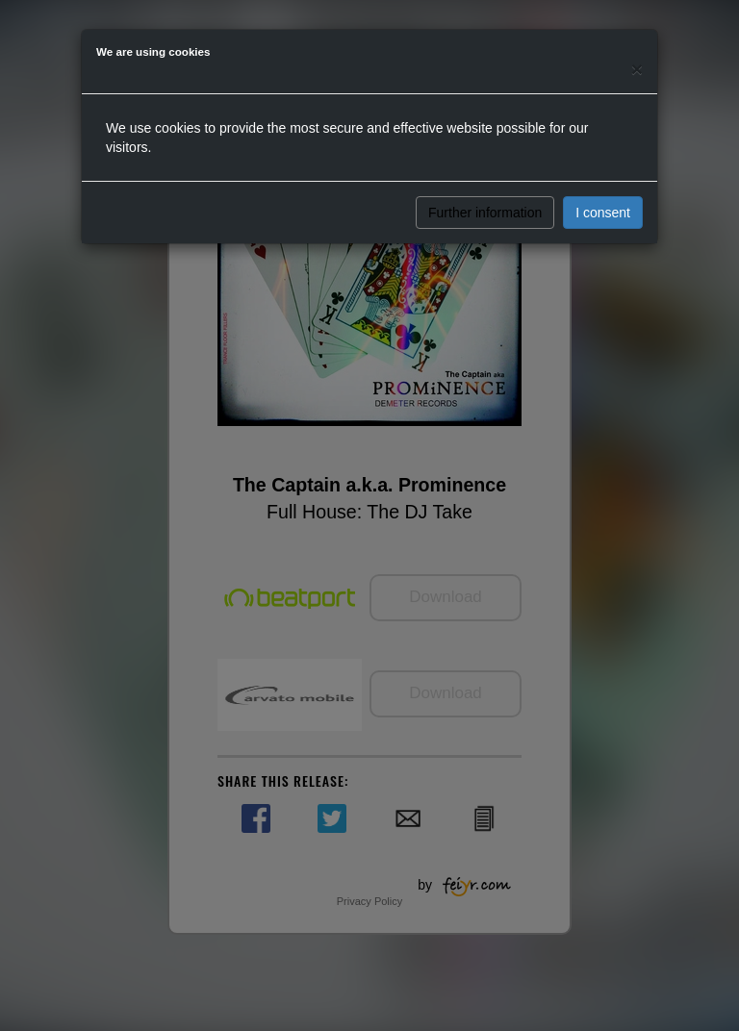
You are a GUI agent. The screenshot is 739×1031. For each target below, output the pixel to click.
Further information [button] (485, 212)
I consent (602, 212)
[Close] (637, 69)
